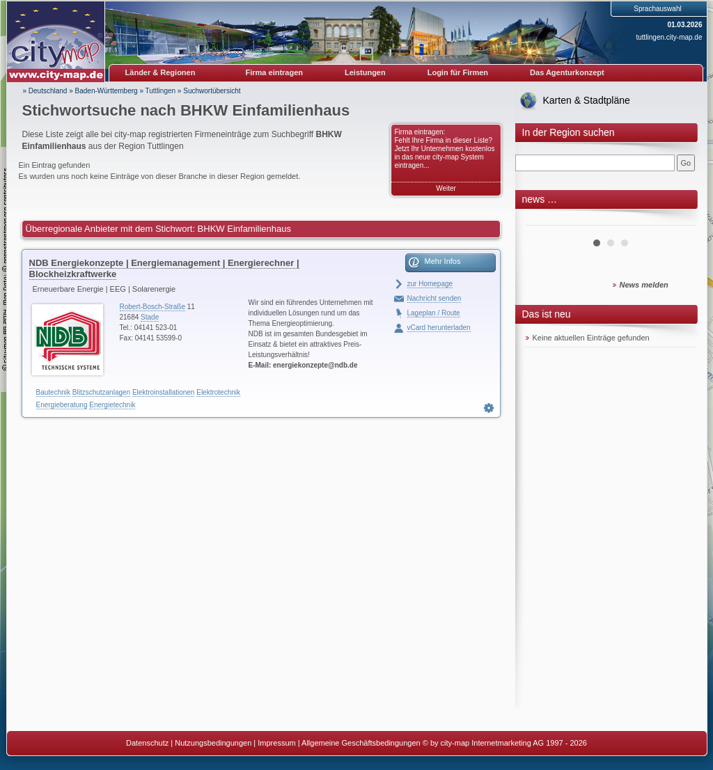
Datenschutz (147, 743)
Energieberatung (62, 405)
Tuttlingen (161, 91)
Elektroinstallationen (163, 392)
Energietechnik (112, 405)
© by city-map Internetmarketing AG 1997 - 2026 (505, 743)
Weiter (446, 188)
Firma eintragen (275, 72)
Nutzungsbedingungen (213, 743)
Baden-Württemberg (106, 91)
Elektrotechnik (218, 392)
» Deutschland (45, 91)
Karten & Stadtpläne (586, 100)
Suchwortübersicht (211, 91)
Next (678, 220)
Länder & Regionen (160, 72)
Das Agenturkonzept (567, 72)
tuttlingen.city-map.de (669, 37)
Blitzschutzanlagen (101, 392)
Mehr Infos (443, 261)
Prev (544, 220)
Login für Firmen (458, 72)
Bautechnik (53, 392)
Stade (150, 317)
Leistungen (365, 72)
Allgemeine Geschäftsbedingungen (361, 743)
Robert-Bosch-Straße (152, 307)
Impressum (276, 743)
